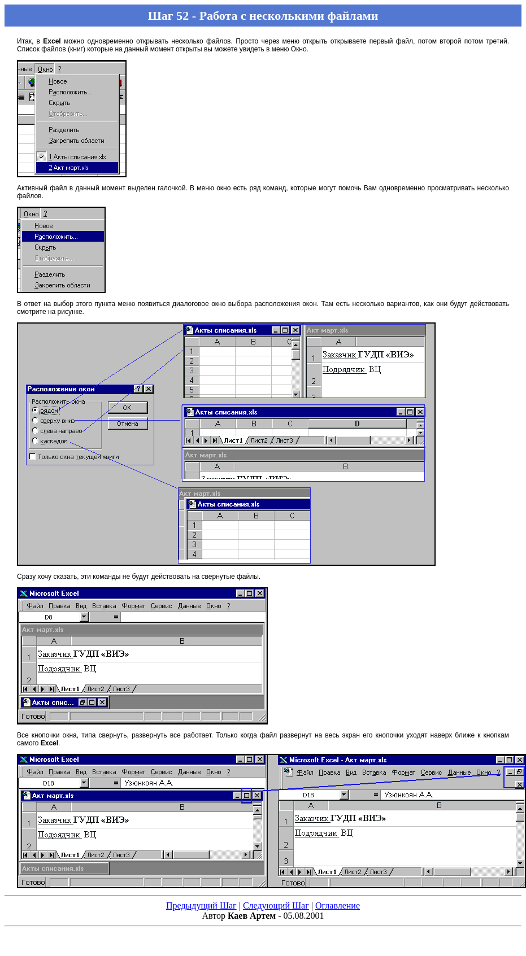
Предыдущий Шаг (201, 905)
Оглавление (337, 905)
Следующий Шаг (276, 905)
